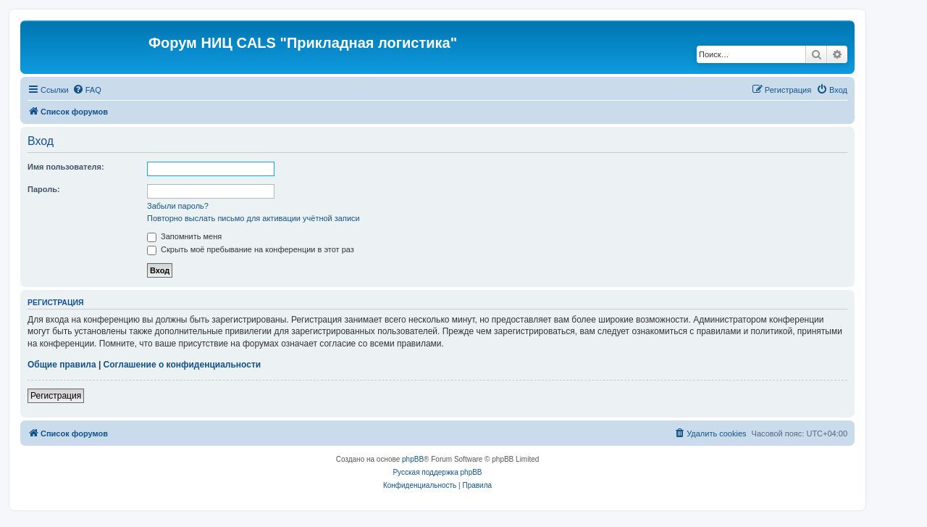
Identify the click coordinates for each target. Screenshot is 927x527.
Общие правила (62, 365)
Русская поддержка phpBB (437, 472)
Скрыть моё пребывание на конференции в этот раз (250, 249)
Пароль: (44, 189)
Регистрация (55, 396)
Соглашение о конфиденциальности (182, 365)
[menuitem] (86, 90)
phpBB (413, 459)
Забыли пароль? (178, 206)
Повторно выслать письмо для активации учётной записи (253, 218)
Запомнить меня (184, 236)
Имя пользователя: (66, 166)
